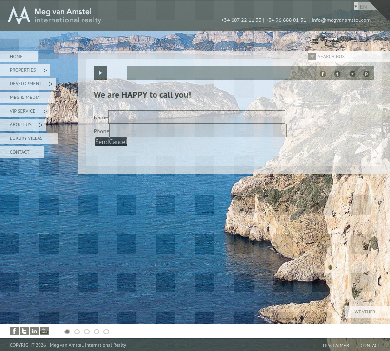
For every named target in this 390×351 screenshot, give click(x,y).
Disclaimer (336, 345)
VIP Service (28, 112)
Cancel (118, 141)
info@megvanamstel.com (341, 20)
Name (101, 117)
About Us (26, 126)
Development (31, 85)
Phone (101, 131)
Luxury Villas (26, 138)
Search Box (331, 56)
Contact (19, 152)
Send (102, 141)
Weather (365, 312)
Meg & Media (24, 97)
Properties (28, 71)
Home (16, 56)
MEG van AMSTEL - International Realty (146, 15)
